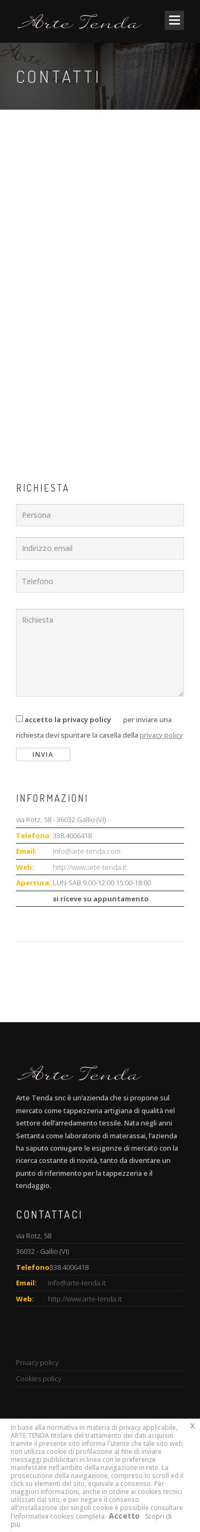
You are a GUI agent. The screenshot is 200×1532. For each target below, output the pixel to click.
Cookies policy (38, 1378)
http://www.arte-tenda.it (89, 867)
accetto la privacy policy (68, 719)
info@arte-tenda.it (77, 1283)
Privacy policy (37, 1362)
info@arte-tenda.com (87, 851)
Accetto (124, 1516)
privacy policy (161, 735)
